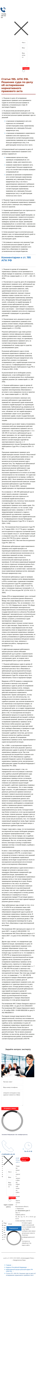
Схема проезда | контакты (23, 1221)
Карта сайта (25, 1245)
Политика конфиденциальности (28, 1237)
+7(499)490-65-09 (3, 15)
